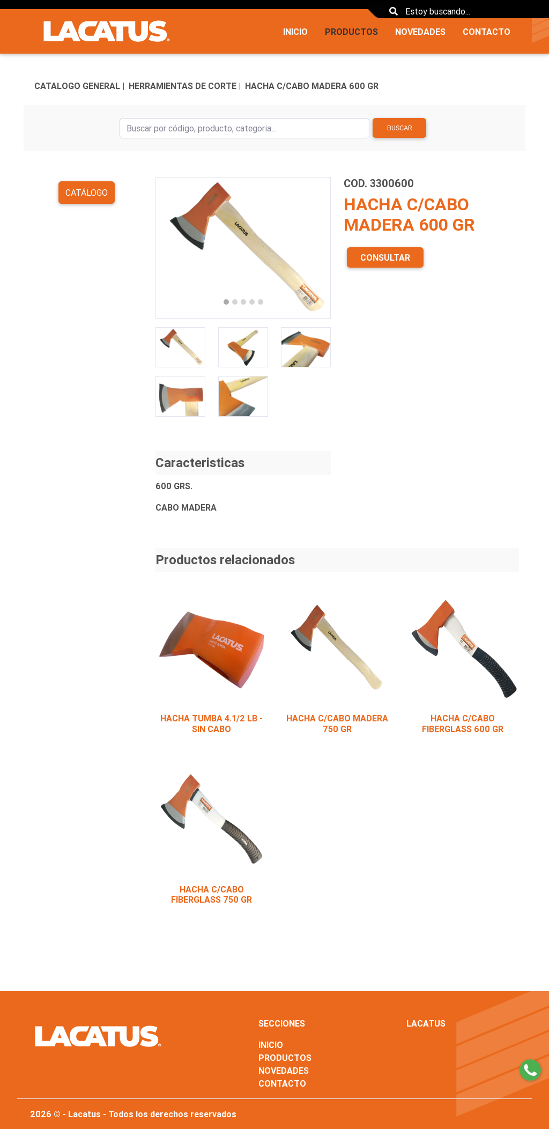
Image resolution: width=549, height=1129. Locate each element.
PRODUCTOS (351, 31)
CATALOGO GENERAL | (79, 85)
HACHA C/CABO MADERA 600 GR (312, 85)
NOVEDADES (420, 31)
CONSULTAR (385, 257)
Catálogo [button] (86, 192)
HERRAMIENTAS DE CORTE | (185, 85)
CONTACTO (486, 31)
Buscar (399, 127)
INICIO (295, 31)
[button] (168, 248)
